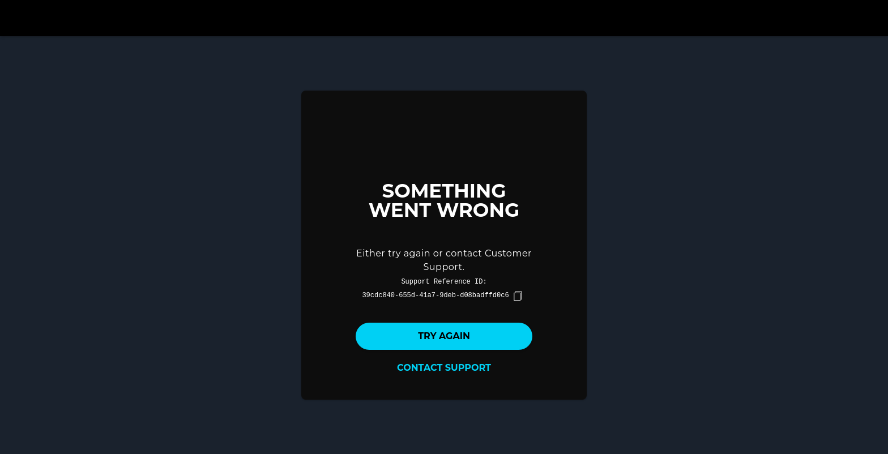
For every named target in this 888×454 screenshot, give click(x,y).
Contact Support (444, 367)
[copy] (517, 296)
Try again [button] (444, 336)
